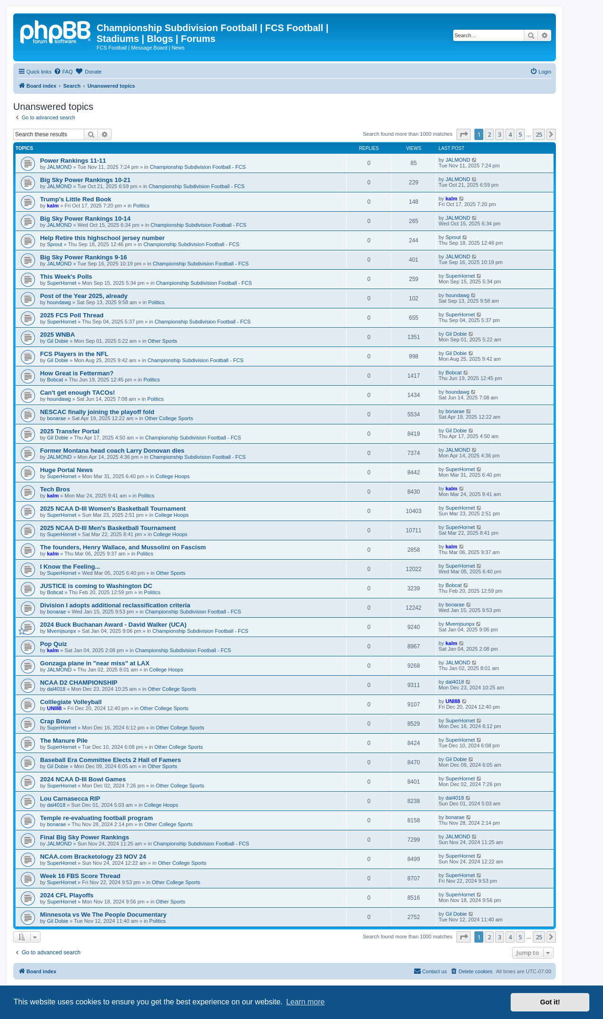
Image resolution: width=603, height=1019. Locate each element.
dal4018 (56, 689)
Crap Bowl (55, 721)
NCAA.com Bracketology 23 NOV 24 (93, 856)
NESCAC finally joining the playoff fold (97, 411)
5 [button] (520, 134)
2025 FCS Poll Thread (72, 315)
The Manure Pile (64, 740)
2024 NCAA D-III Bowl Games (83, 779)
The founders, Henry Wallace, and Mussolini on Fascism (123, 547)
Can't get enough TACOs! (77, 392)
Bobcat (55, 379)
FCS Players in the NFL (74, 353)
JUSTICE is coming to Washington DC (96, 585)
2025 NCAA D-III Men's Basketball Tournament (108, 527)
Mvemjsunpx (61, 631)
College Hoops (172, 476)
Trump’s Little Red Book (75, 199)
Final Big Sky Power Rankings (84, 837)
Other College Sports (169, 418)
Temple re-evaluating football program (96, 817)
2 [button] (489, 134)
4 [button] (510, 134)
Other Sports (162, 341)
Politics (141, 205)
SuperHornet (61, 283)
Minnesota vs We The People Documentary (103, 914)
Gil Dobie (57, 341)
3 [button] (499, 134)
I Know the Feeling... (70, 566)
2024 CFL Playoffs (66, 895)
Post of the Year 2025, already (84, 295)
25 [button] (539, 134)
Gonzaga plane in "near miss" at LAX (94, 663)
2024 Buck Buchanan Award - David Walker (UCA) (113, 624)
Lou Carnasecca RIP (70, 798)
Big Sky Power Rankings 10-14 (85, 218)
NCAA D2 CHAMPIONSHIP (78, 682)
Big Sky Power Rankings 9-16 (83, 257)
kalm (53, 205)
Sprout (54, 244)
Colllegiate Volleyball (71, 701)
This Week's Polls (66, 276)
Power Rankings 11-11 (73, 160)
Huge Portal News (66, 469)
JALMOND (59, 167)
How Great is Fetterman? (77, 373)
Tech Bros (55, 489)
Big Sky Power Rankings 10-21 (85, 179)
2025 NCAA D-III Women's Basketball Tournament (113, 508)
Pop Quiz (53, 643)
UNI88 (54, 708)
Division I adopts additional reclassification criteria (115, 605)
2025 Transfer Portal (69, 431)
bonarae (56, 418)
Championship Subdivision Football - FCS (198, 167)
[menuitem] (63, 71)
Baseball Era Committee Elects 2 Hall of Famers (110, 759)
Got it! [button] (550, 1002)
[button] (463, 134)
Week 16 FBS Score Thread (80, 875)
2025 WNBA (57, 334)
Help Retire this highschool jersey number (102, 237)
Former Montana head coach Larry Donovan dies (112, 450)
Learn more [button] (305, 1002)
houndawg (59, 302)
